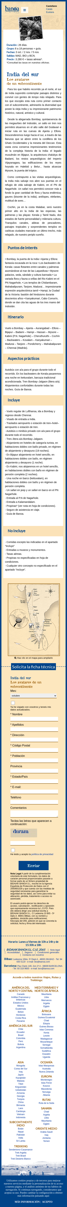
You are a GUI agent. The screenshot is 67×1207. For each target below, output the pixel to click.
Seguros (28, 953)
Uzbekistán (20, 1091)
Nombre (16, 714)
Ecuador (21, 1033)
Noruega (46, 1093)
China (20, 1103)
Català (49, 9)
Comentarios (18, 807)
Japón (21, 1076)
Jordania (46, 1139)
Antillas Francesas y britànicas (20, 999)
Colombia (20, 1039)
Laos (20, 1109)
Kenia (46, 1034)
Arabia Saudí (46, 1133)
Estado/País (19, 776)
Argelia (46, 1004)
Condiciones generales (48, 953)
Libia (46, 998)
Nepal (20, 1133)
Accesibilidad (13, 953)
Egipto (46, 1007)
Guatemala (21, 1010)
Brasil (20, 1036)
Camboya (20, 1112)
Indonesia (20, 1118)
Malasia (20, 1082)
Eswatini (47, 1055)
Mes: (13, 690)
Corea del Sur (20, 1070)
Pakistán (21, 1136)
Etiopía (46, 1024)
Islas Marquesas (46, 1066)
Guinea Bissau (46, 1027)
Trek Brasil (21, 1157)
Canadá (20, 995)
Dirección (17, 735)
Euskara (50, 12)
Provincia (16, 766)
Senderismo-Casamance (21, 1150)
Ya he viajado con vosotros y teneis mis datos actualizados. (30, 708)
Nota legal (55, 951)
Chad (46, 1021)
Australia (46, 1070)
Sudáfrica (46, 1052)
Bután (20, 1130)
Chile (20, 1030)
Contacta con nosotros (33, 956)
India (20, 1139)
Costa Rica (21, 1019)
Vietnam (21, 1115)
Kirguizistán (20, 1088)
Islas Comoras (46, 1030)
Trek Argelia (20, 1154)
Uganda (46, 1058)
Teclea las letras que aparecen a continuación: (30, 823)
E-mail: (15, 787)
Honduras (20, 1016)
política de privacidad (42, 855)
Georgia (21, 1097)
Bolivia (21, 1045)
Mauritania (46, 995)
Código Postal (20, 745)
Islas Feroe (46, 1084)
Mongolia (20, 1066)
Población (17, 755)
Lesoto (46, 1037)
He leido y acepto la (31, 855)
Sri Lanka (20, 1142)
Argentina (20, 1048)
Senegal (46, 1046)
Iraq (21, 1073)
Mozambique (46, 1043)
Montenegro (46, 1081)
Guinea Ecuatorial (46, 1018)
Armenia (21, 1094)
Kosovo (46, 1087)
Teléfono (15, 797)
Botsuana (46, 1015)
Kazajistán (21, 1079)
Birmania (20, 1106)
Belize (21, 1013)
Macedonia (46, 1090)
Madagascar (46, 1040)
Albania (46, 1096)
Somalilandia (46, 1049)
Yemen (46, 1142)
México (20, 1007)
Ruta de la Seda (46, 1104)
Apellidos (17, 724)
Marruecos (46, 1001)
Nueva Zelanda (46, 1073)
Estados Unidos (20, 1004)
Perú (20, 1042)
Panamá (21, 1022)
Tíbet (20, 1085)
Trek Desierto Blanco (21, 1160)
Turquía (20, 1100)
